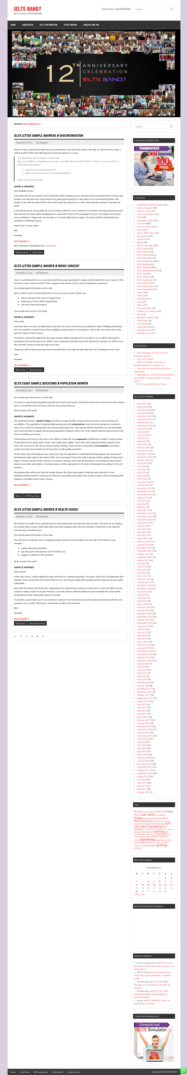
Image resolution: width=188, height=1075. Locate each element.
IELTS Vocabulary (144, 279)
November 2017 (144, 691)
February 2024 (144, 482)
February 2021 (144, 579)
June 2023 (142, 500)
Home (13, 24)
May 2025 (141, 438)
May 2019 (141, 635)
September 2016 (145, 735)
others (140, 305)
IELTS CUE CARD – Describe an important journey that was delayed (152, 984)
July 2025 (141, 431)
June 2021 (142, 566)
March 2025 (142, 444)
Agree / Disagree (145, 207)
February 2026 (144, 409)
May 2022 (141, 532)
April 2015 (142, 789)
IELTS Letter (37, 252)
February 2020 (144, 607)
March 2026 (142, 406)
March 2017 (142, 716)
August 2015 (143, 776)
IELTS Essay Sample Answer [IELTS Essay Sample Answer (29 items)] (152, 823)
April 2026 (142, 403)
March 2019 (142, 641)
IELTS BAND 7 (21, 241)
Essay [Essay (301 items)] (138, 818)
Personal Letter (36, 370)
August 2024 (143, 463)
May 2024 (141, 472)
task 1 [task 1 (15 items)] (154, 842)
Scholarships (142, 320)
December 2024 (144, 453)
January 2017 (143, 723)
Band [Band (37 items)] (164, 811)
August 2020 (143, 591)
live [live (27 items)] (166, 832)
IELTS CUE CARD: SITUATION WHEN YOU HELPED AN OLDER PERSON (151, 994)
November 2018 (144, 654)
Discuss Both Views (146, 232)
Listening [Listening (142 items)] (159, 831)
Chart (139, 217)
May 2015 (141, 785)
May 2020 (141, 597)
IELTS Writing (143, 283)
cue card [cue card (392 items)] (147, 814)
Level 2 (140, 295)
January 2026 (143, 413)
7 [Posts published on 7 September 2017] (154, 881)
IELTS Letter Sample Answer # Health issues (46, 509)
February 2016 (144, 757)
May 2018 (141, 673)
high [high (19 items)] (159, 818)
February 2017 (144, 720)
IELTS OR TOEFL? (145, 258)
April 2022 (142, 535)
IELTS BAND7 (27, 9)
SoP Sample (142, 323)
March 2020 (142, 604)
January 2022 (143, 544)
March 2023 (142, 510)
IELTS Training (143, 276)
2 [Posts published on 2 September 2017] (165, 878)
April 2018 (142, 676)
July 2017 (141, 704)
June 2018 (142, 669)
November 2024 (144, 456)
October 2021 (143, 554)
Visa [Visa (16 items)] (142, 846)
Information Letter (37, 623)
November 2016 (144, 729)
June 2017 (142, 707)
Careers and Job (91, 24)
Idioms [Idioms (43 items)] (165, 818)
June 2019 (142, 632)
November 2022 (144, 516)
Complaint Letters (145, 220)
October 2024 (143, 460)
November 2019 (144, 616)
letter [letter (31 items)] (149, 831)
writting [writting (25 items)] (137, 848)
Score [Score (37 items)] (136, 839)
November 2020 (144, 588)
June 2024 (142, 469)
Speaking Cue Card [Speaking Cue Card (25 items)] (163, 840)
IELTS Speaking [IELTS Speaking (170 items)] (152, 826)
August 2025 (143, 428)
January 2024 (143, 485)
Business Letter (22, 252)
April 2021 (142, 572)
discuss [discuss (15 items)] (156, 815)
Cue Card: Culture (145, 359)
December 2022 (144, 513)
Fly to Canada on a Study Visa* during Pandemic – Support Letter (152, 975)
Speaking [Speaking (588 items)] (147, 839)
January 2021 (143, 582)
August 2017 (143, 701)
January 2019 (143, 648)
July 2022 (141, 525)
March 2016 (142, 754)
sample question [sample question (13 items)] (145, 836)
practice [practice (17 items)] (137, 834)
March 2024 (142, 478)
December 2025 (144, 416)
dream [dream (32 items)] (163, 815)
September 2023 (145, 494)
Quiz (139, 314)
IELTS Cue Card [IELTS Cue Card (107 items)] (143, 821)
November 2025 (144, 419)
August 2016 (143, 738)
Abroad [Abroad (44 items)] (137, 811)
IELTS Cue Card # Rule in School (151, 384)
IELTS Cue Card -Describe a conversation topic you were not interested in (154, 965)
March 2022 (142, 538)
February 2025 (144, 447)
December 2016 (144, 726)
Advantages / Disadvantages (150, 204)
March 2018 (142, 679)
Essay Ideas (142, 236)
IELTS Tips (141, 273)
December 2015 (144, 763)
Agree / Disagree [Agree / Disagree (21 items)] (148, 812)
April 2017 (142, 713)
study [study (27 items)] (136, 842)
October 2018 (143, 657)
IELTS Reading (143, 264)
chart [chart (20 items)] (138, 815)
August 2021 (143, 560)
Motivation (142, 298)
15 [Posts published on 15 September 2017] (160, 884)
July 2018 (141, 666)
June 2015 (142, 782)
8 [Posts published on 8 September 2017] (159, 881)
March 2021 (142, 576)
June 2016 (142, 745)
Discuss (19, 496)
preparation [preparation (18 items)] (144, 834)
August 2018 (143, 663)
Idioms (140, 242)
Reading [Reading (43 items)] (160, 833)
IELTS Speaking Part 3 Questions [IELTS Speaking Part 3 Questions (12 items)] (162, 829)
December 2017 (144, 688)
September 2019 (145, 623)
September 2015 (145, 773)
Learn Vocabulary (145, 289)
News (139, 301)
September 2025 (145, 425)
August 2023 (143, 497)
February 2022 (144, 541)
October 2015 (143, 770)
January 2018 (143, 685)
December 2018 (144, 651)
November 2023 (144, 491)
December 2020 (144, 585)
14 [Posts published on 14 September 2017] (154, 884)
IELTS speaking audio (146, 270)
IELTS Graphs (143, 248)
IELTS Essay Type (32, 496)
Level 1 (140, 292)
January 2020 (143, 610)
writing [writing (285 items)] (161, 845)
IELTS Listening (144, 254)
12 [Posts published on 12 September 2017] (142, 884)
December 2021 (144, 547)
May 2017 (141, 710)
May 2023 (141, 503)
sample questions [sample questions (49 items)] (160, 836)
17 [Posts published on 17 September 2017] (171, 884)
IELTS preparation (48, 24)
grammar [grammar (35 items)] (147, 818)
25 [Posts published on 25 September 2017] (137, 891)
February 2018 (144, 682)
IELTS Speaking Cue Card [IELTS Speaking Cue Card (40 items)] (150, 827)
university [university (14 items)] (137, 846)
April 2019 (142, 638)
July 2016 (141, 742)
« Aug (136, 894)
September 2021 (145, 557)
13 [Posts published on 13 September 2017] (148, 884)
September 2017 (145, 698)
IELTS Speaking (144, 267)
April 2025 (142, 441)
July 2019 (141, 629)
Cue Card (141, 223)
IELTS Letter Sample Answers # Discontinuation (48, 135)
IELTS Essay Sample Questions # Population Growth (51, 383)
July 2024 (141, 466)
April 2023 (142, 507)
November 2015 (144, 767)
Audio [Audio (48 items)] (158, 811)
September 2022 (145, 519)
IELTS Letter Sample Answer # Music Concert (46, 266)
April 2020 (142, 601)
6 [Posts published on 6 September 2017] (148, 881)
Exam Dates (27, 24)
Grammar (141, 239)
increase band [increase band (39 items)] (140, 831)
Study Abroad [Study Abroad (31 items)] (145, 842)
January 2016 (143, 760)
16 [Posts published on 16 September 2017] (165, 884)
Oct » (143, 894)
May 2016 (141, 748)
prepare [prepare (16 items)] (153, 834)
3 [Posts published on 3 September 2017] (171, 878)
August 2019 (143, 626)
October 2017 (143, 695)
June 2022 (142, 529)
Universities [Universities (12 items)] (164, 842)
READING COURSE (145, 317)
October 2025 (143, 422)
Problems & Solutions (147, 311)
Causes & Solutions (146, 214)
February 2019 (144, 644)
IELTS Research (42, 142)
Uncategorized (144, 330)
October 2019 (143, 619)
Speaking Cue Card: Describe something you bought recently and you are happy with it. (154, 377)
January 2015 (143, 792)
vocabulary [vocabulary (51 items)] (150, 845)
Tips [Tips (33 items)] (158, 842)
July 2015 (141, 779)
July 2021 (141, 563)
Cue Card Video (144, 226)
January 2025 (143, 450)
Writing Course (144, 333)
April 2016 (142, 751)
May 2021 (141, 569)
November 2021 (144, 550)
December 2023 (144, 488)
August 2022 (143, 522)
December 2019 (144, 613)
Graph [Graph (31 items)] (155, 818)
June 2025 (142, 435)
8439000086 (51, 245)
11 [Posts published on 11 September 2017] (137, 884)
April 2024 (142, 475)
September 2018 (145, 660)
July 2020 (141, 594)
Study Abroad (70, 24)
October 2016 (143, 732)
